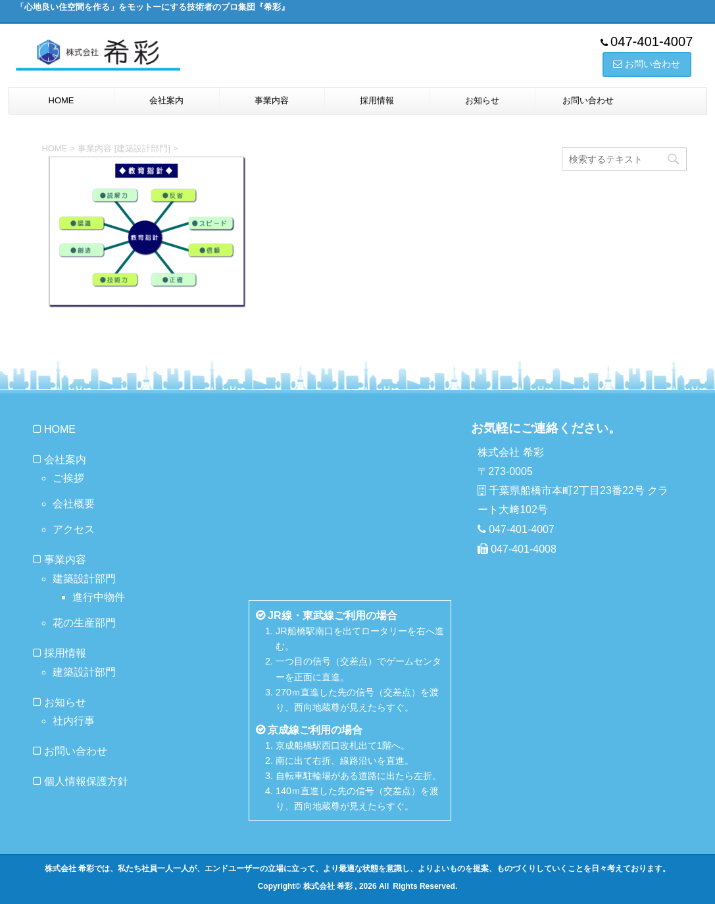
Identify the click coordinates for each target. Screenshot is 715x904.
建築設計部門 (84, 578)
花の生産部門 (84, 622)
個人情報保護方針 (86, 781)
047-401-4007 (651, 41)
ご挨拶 (68, 478)
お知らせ (482, 100)
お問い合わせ (588, 100)
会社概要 (74, 503)
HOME (61, 100)
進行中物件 (98, 597)
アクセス (74, 529)
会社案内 (166, 100)
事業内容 (272, 100)
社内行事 (74, 720)
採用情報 (377, 100)
